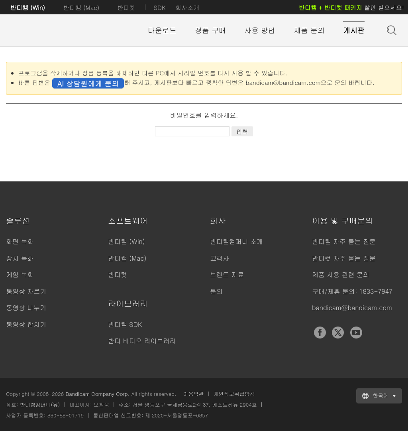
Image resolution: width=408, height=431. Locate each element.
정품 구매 (210, 30)
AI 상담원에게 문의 (88, 83)
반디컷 (126, 7)
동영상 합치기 (26, 324)
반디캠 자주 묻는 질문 (344, 241)
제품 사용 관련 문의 (340, 274)
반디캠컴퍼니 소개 (236, 241)
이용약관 (193, 394)
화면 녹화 (19, 241)
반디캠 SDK (125, 324)
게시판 (354, 30)
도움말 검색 (391, 29)
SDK (159, 7)
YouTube (356, 333)
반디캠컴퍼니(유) (40, 404)
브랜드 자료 (227, 274)
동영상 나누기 (26, 307)
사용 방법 (259, 30)
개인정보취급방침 (234, 394)
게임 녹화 (19, 274)
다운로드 (162, 30)
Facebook (320, 333)
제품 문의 (309, 30)
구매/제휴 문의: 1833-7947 (352, 291)
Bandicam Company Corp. (97, 394)
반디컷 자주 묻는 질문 (344, 258)
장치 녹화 (19, 258)
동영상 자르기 (26, 291)
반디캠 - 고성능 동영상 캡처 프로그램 (50, 31)
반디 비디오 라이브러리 (142, 340)
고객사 (219, 258)
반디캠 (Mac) (81, 7)
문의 (216, 291)
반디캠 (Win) (27, 7)
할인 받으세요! (351, 7)
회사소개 (187, 7)
